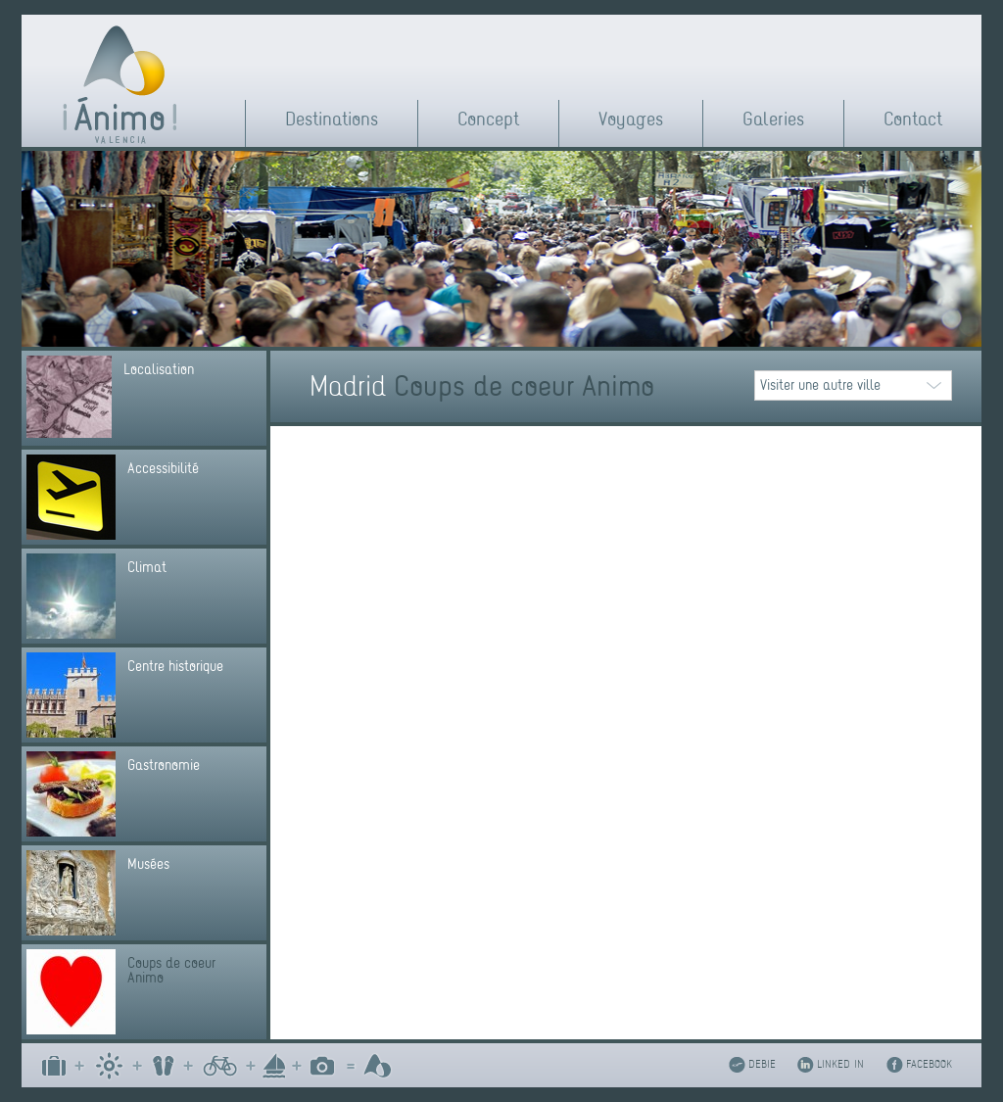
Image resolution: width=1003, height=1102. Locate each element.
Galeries (773, 119)
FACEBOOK (929, 1064)
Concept (488, 119)
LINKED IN (840, 1064)
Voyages (630, 119)
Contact (913, 119)
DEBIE (762, 1064)
